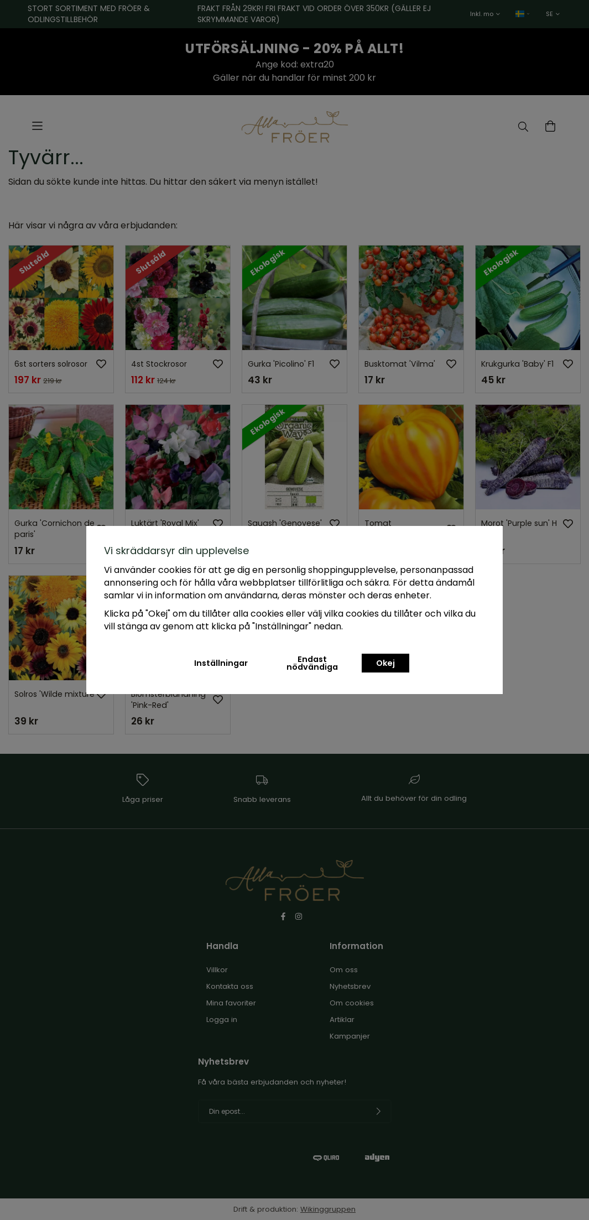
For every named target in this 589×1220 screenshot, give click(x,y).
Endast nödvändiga (312, 663)
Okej (385, 663)
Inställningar (221, 663)
